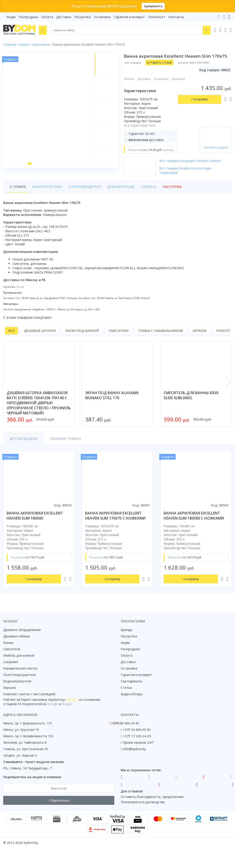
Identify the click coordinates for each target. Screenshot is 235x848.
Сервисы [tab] (148, 186)
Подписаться (59, 800)
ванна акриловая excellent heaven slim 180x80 (35, 516)
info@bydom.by (134, 749)
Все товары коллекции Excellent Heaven (190, 160)
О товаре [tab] (18, 186)
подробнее (127, 6)
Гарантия (178, 79)
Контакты (176, 17)
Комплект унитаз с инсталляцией (29, 694)
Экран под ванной (82, 330)
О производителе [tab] (85, 186)
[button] (29, 163)
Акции (11, 17)
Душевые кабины (16, 636)
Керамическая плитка (20, 668)
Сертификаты (131, 681)
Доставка (63, 17)
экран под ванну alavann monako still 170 (111, 395)
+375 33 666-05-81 (137, 729)
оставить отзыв (159, 62)
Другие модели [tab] (23, 438)
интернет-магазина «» (41, 699)
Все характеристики (139, 125)
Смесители (119, 330)
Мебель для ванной (18, 655)
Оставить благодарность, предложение (152, 796)
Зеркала (200, 330)
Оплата (47, 17)
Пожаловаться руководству (143, 802)
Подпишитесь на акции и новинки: (32, 777)
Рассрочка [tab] (172, 186)
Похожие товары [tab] (65, 438)
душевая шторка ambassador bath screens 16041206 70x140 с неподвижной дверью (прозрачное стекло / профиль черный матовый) (39, 403)
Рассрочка (82, 17)
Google (53, 704)
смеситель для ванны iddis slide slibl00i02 (191, 395)
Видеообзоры (132, 694)
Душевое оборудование (22, 630)
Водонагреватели (17, 681)
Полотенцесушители (19, 675)
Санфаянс (11, 662)
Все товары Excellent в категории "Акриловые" (185, 170)
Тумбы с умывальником (160, 330)
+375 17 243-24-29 (137, 736)
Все (11, 330)
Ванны (8, 642)
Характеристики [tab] (47, 186)
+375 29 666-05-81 (125, 723)
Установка (102, 17)
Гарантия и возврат (129, 17)
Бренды (126, 630)
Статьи (126, 687)
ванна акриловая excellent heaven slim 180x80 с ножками (194, 516)
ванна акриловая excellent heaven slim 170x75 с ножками (115, 516)
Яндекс (67, 704)
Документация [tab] (120, 186)
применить (153, 6)
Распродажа (28, 17)
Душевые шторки (40, 330)
